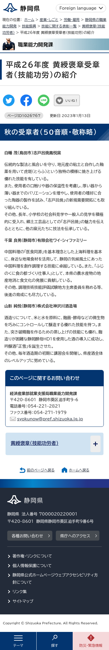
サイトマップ (22, 601)
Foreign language (78, 8)
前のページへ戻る (41, 470)
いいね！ (71, 100)
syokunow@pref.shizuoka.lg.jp (50, 419)
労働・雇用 (72, 19)
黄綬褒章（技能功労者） (34, 443)
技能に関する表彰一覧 (59, 26)
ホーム (29, 19)
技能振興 (29, 26)
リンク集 (19, 592)
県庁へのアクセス (75, 536)
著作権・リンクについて (32, 556)
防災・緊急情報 (91, 645)
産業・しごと (49, 19)
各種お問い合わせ (27, 536)
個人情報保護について (32, 566)
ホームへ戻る (79, 470)
